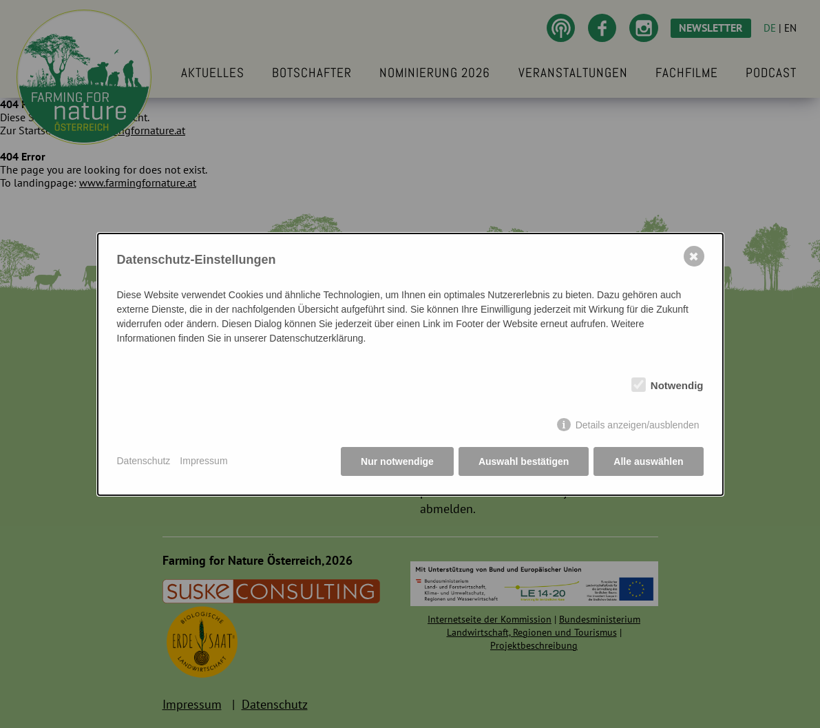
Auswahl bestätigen (524, 461)
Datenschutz (144, 460)
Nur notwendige (397, 461)
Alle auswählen (648, 461)
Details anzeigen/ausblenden (638, 424)
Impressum (203, 460)
